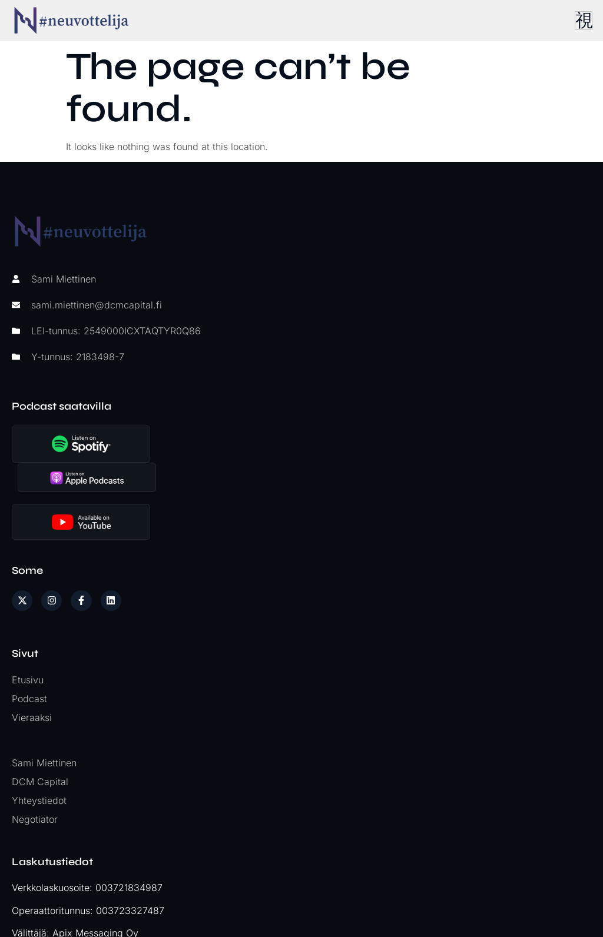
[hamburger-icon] (582, 20)
